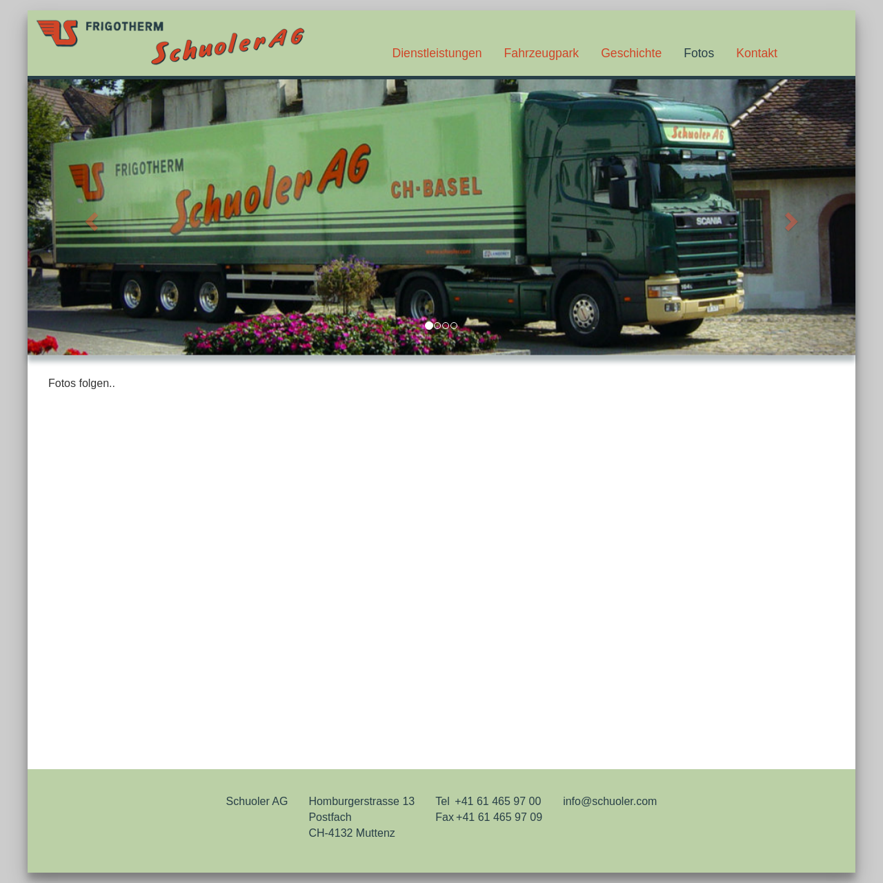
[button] (90, 217)
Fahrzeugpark (541, 53)
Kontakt (756, 53)
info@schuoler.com (610, 801)
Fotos (699, 53)
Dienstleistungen (437, 53)
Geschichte (631, 53)
